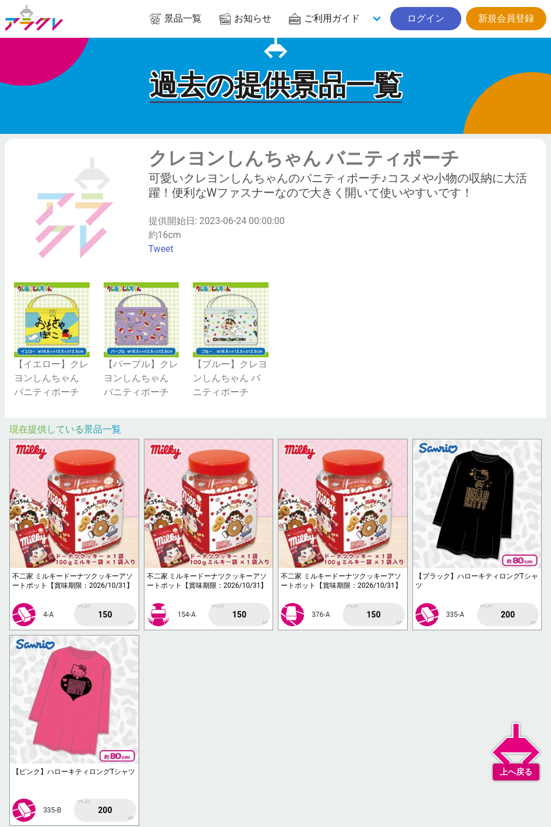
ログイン (425, 18)
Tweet (161, 248)
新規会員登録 (506, 18)
